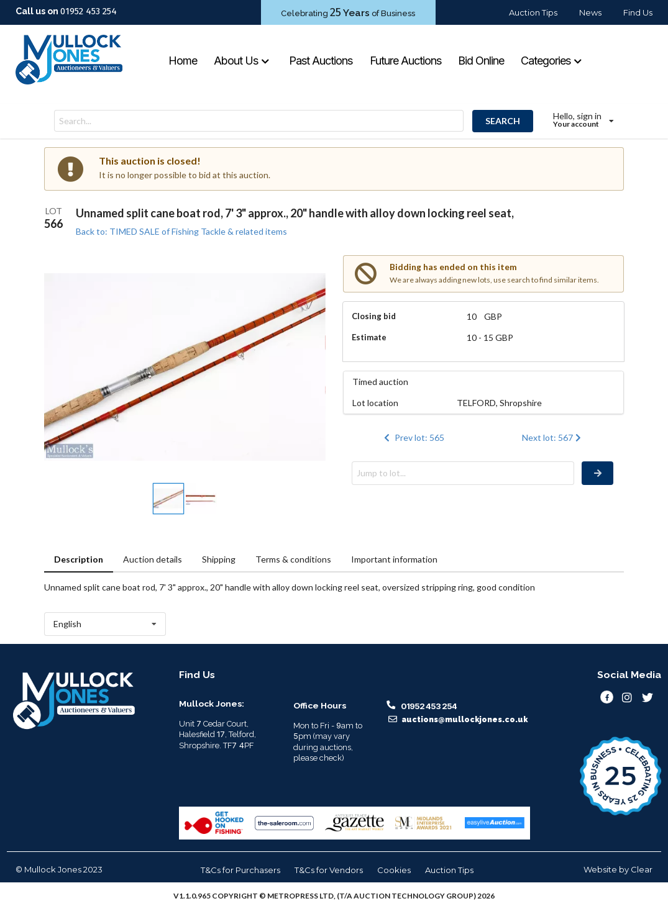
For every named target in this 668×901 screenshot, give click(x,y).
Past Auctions (320, 60)
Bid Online (481, 60)
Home (182, 60)
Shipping (219, 559)
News (590, 12)
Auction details (152, 559)
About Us (242, 60)
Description (78, 559)
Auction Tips (533, 12)
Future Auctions (405, 60)
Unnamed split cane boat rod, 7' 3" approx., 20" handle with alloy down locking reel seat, (295, 213)
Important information (394, 559)
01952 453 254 (88, 11)
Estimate (369, 337)
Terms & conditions (293, 559)
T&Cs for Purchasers (240, 870)
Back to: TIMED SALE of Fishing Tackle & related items (181, 231)
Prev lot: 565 (413, 437)
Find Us (637, 12)
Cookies (394, 870)
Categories (552, 60)
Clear (641, 869)
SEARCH (502, 120)
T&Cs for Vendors (329, 870)
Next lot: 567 (552, 437)
